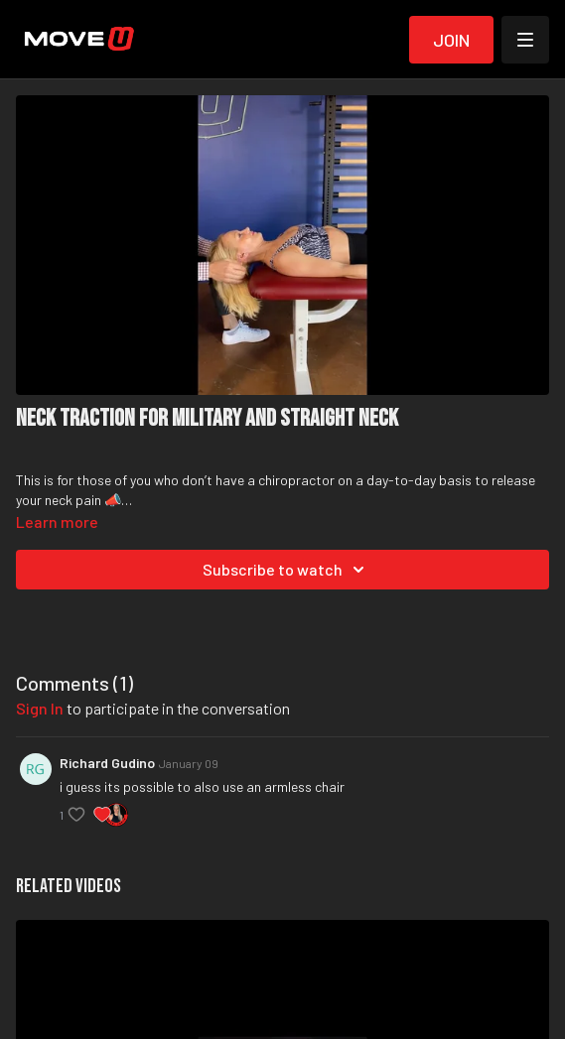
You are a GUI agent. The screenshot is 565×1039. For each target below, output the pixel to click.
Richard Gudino (107, 762)
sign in (40, 708)
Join (451, 40)
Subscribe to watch (286, 570)
